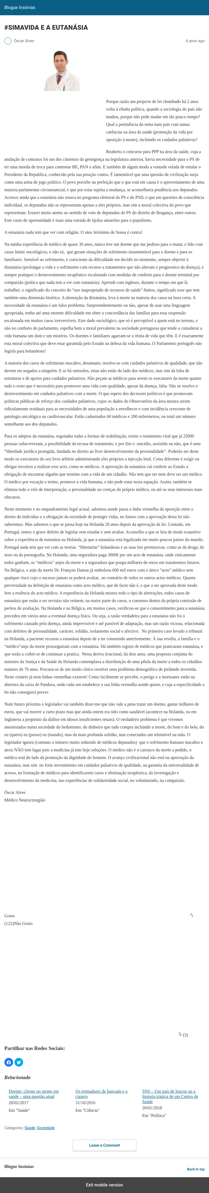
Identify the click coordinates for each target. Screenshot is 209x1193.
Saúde (29, 1128)
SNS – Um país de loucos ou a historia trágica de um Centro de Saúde (170, 1096)
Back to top (196, 1169)
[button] (8, 1062)
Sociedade (45, 1128)
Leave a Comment (104, 1145)
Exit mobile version (104, 1185)
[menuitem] (38, 1104)
